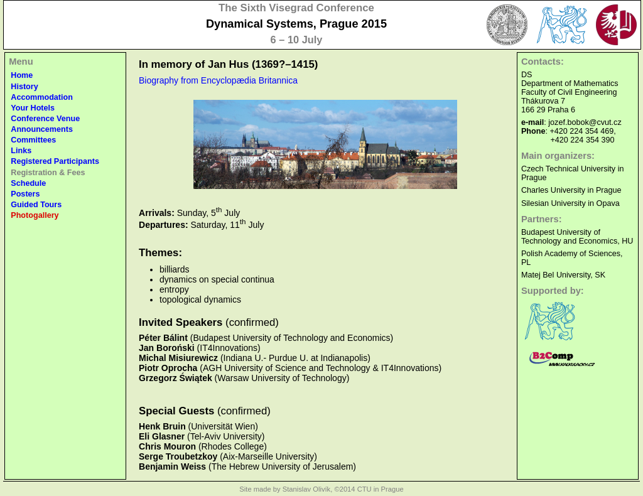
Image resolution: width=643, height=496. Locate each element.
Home (22, 75)
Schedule (28, 183)
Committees (33, 140)
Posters (25, 194)
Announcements (42, 129)
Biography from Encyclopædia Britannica (218, 80)
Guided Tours (36, 204)
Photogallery (34, 215)
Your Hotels (33, 108)
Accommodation (42, 97)
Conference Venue (45, 118)
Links (21, 150)
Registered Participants (55, 161)
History (24, 86)
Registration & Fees (48, 172)
